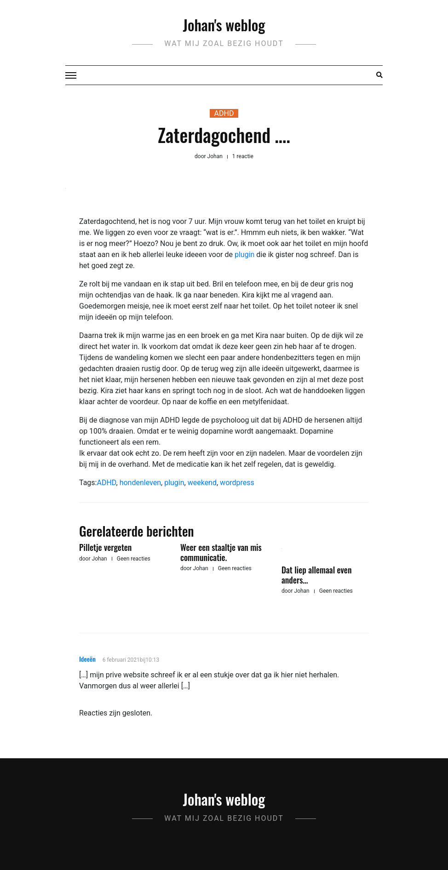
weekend (202, 482)
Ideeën (87, 659)
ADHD (224, 113)
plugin (244, 254)
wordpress (237, 482)
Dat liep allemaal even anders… (316, 575)
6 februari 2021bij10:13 (131, 660)
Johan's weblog (224, 24)
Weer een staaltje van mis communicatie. (221, 552)
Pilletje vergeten (105, 547)
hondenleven (140, 482)
